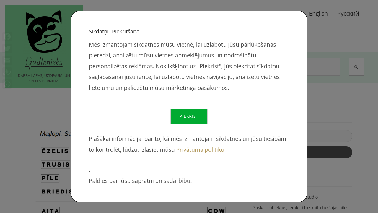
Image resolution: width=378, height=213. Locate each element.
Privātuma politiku (200, 150)
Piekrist (189, 116)
